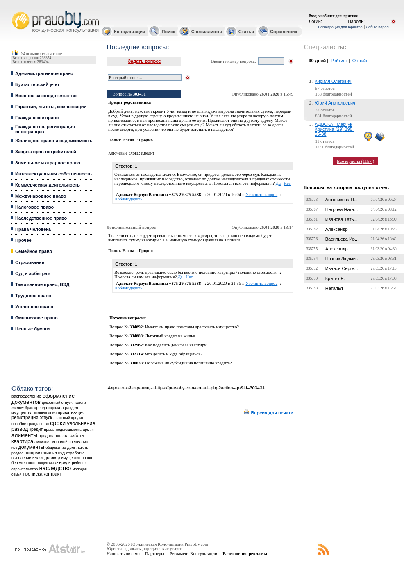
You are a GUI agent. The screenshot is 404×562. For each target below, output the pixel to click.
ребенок (79, 462)
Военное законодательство (46, 95)
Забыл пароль (378, 27)
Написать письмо (123, 553)
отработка (75, 453)
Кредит (147, 153)
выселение (21, 457)
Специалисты (206, 31)
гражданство (38, 424)
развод (19, 429)
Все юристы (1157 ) (355, 161)
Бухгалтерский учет (37, 84)
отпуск (46, 417)
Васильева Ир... (342, 239)
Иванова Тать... (341, 219)
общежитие (55, 447)
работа (77, 435)
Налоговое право (34, 207)
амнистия (42, 442)
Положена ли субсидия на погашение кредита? (188, 363)
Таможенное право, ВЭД (42, 284)
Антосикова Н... (341, 199)
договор (52, 457)
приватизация (71, 412)
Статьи (246, 31)
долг (71, 447)
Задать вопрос (144, 61)
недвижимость (69, 429)
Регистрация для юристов (340, 27)
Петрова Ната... (341, 209)
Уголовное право (34, 306)
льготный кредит (68, 417)
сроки (58, 423)
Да (278, 183)
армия (88, 430)
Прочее (23, 240)
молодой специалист (71, 441)
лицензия (46, 463)
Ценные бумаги (32, 328)
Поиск (168, 31)
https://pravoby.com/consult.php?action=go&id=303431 (210, 387)
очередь (62, 462)
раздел (17, 453)
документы (31, 447)
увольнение (81, 423)
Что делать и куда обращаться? (173, 354)
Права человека (33, 229)
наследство (55, 468)
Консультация (129, 31)
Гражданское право (37, 117)
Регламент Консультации (193, 553)
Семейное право (33, 251)
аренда (40, 407)
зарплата (56, 408)
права (49, 430)
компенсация (45, 413)
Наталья (334, 288)
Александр (336, 229)
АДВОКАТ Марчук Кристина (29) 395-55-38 (334, 129)
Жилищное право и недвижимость (54, 140)
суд (61, 452)
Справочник (283, 31)
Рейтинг (339, 60)
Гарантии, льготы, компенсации (50, 106)
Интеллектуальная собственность (53, 173)
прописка (33, 473)
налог (37, 457)
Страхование (29, 262)
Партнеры (154, 553)
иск (14, 448)
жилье (17, 407)
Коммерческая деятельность (47, 184)
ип (54, 453)
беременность (23, 463)
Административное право (44, 73)
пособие (18, 424)
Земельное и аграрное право (47, 162)
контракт (52, 473)
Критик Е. (335, 278)
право (87, 458)
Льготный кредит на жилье (170, 336)
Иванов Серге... (341, 268)
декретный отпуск (57, 402)
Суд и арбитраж (32, 273)
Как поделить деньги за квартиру (176, 345)
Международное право (40, 195)
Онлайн (360, 60)
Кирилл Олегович (333, 81)
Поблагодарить (128, 199)
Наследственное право (41, 218)
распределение (26, 396)
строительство (24, 468)
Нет (287, 183)
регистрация (24, 417)
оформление (38, 452)
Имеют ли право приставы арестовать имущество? (192, 327)
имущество (70, 458)
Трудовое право (33, 295)
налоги (80, 402)
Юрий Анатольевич (335, 102)
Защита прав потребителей (45, 151)
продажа (46, 435)
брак (29, 408)
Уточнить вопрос (261, 194)
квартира (22, 441)
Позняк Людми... (342, 258)
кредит (36, 429)
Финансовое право (36, 317)
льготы (83, 447)
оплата (62, 435)
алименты (24, 435)
